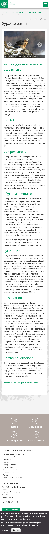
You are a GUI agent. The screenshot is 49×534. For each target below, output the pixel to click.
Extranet (6, 475)
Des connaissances (17, 12)
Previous (9, 44)
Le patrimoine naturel (35, 12)
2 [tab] (37, 56)
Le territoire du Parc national (13, 454)
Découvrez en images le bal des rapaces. (23, 383)
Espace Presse (36, 440)
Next (39, 44)
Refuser (15, 530)
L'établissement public (11, 457)
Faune (6, 15)
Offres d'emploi (9, 472)
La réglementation (10, 465)
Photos (14, 426)
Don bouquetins (14, 440)
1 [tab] (35, 56)
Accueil (4, 12)
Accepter (6, 530)
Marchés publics (9, 467)
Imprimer (30, 19)
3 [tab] (40, 56)
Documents (35, 426)
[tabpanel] (24, 45)
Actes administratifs (10, 470)
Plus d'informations (30, 525)
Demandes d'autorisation (12, 478)
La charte (6, 462)
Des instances (8, 459)
